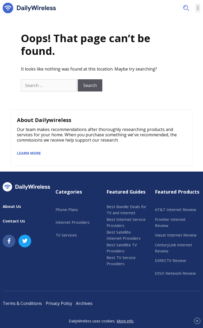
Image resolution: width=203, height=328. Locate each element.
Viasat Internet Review (176, 235)
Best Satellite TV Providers (122, 247)
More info (125, 320)
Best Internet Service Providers (126, 222)
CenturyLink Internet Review (173, 247)
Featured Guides (126, 192)
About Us (12, 206)
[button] (186, 8)
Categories (69, 192)
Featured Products (177, 192)
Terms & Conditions (22, 303)
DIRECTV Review (170, 260)
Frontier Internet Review (170, 222)
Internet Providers (73, 222)
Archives (84, 303)
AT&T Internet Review (175, 209)
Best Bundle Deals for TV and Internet (126, 209)
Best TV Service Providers (121, 260)
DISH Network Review (175, 273)
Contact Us (14, 221)
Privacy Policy (59, 303)
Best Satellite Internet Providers (124, 235)
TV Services (66, 235)
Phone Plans (67, 209)
